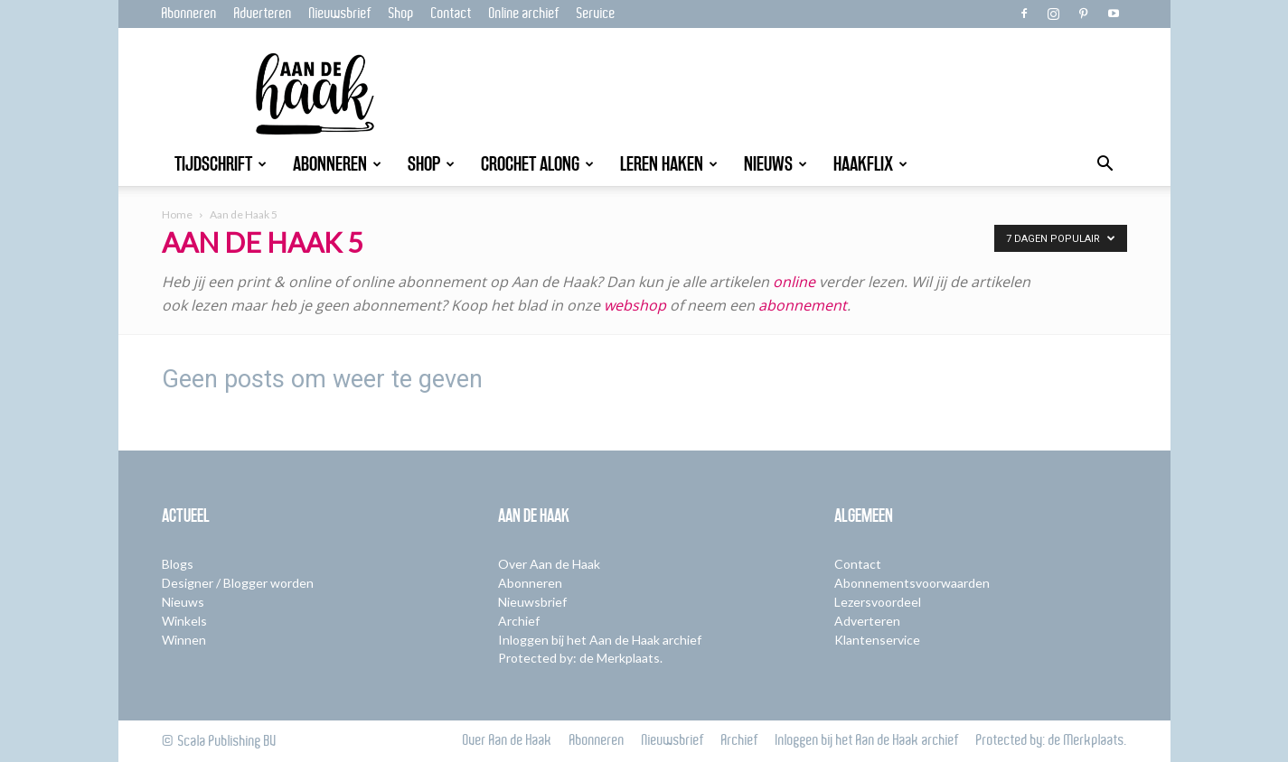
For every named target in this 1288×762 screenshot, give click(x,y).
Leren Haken (669, 164)
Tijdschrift (220, 164)
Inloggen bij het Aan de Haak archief (599, 639)
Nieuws (775, 164)
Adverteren (263, 13)
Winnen (184, 639)
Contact (451, 13)
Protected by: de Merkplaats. (580, 657)
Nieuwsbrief (340, 13)
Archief (519, 620)
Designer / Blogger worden (238, 582)
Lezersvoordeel (877, 601)
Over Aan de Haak (549, 564)
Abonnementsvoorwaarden (912, 582)
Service (596, 13)
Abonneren (189, 13)
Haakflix (870, 164)
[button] (1105, 165)
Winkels (184, 620)
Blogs (177, 564)
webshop (637, 305)
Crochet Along (537, 164)
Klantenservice (877, 639)
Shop (401, 13)
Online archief (524, 13)
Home (177, 214)
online (794, 282)
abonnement (802, 305)
